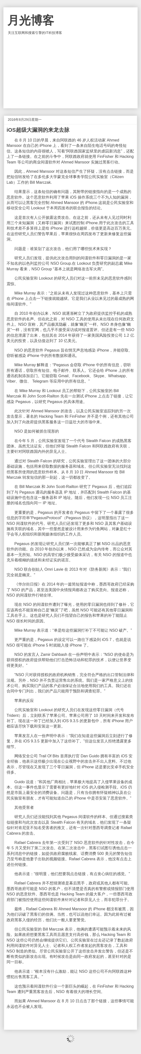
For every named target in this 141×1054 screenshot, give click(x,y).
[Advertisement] (70, 72)
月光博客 (30, 20)
